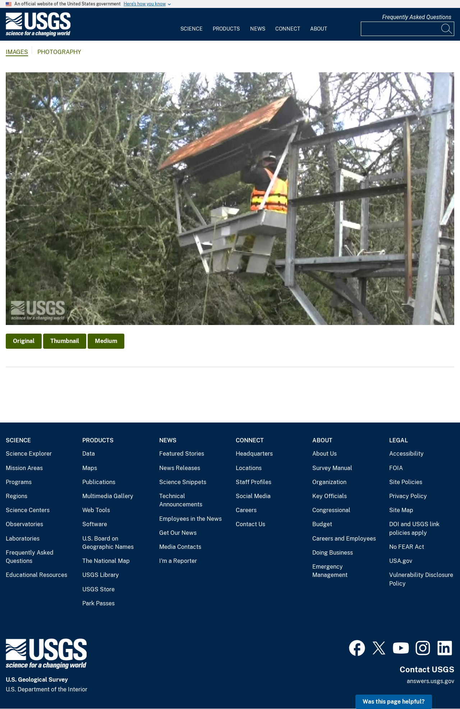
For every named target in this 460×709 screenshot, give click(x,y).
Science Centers (28, 510)
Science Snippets (182, 482)
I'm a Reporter (178, 560)
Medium (106, 341)
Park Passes (98, 603)
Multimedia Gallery (107, 496)
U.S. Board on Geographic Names (108, 543)
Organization (329, 482)
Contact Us (250, 524)
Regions (16, 496)
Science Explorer (29, 453)
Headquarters (254, 453)
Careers (246, 510)
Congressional (331, 510)
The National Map (106, 560)
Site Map (401, 510)
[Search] (447, 29)
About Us (324, 453)
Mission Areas (24, 468)
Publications (98, 482)
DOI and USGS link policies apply (414, 528)
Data (88, 453)
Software (94, 524)
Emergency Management (330, 571)
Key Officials (329, 496)
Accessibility (406, 453)
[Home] (38, 34)
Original (23, 341)
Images (17, 52)
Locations (249, 468)
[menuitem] (191, 24)
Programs (19, 482)
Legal (398, 440)
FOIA (396, 468)
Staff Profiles (253, 482)
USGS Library (100, 575)
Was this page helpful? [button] (394, 701)
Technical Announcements (180, 500)
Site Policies (405, 482)
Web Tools (96, 510)
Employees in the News (190, 518)
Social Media (253, 496)
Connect (287, 29)
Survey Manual (332, 468)
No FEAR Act (406, 546)
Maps (89, 468)
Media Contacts (180, 546)
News (257, 29)
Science (191, 29)
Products (226, 29)
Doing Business (332, 552)
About (318, 29)
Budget (322, 524)
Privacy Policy (408, 496)
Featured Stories (181, 453)
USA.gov (400, 560)
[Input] (407, 29)
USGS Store (98, 589)
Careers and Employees (344, 538)
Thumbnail (64, 341)
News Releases (179, 468)
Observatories (24, 524)
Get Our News (178, 532)
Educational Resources (36, 575)
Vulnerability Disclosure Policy (421, 579)
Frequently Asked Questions (416, 17)
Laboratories (23, 538)
